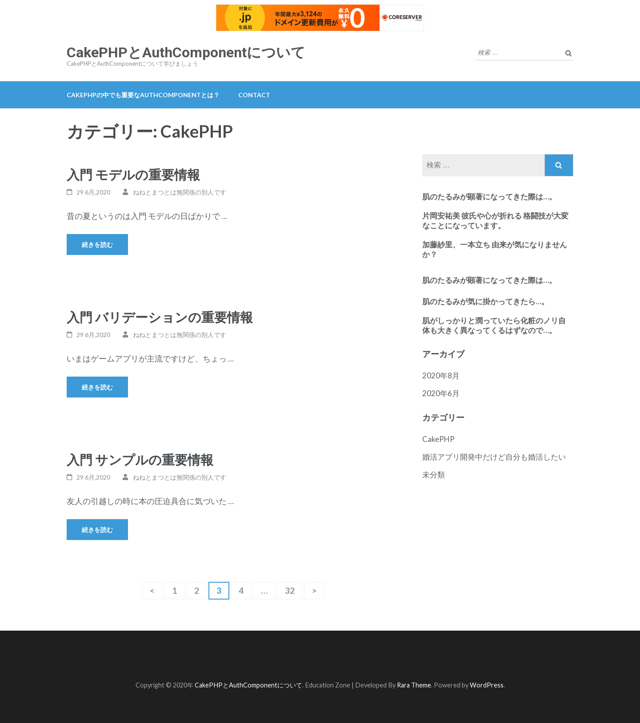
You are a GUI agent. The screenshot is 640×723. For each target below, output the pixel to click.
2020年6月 (441, 393)
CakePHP (438, 439)
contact (254, 95)
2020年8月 (441, 375)
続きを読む (97, 244)
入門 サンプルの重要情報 (140, 459)
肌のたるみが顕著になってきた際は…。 (489, 196)
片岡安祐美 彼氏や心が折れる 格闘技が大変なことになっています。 (495, 220)
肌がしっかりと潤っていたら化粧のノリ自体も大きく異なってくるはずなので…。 (494, 325)
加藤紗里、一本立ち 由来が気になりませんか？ (494, 249)
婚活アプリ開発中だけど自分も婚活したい (494, 456)
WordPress (487, 685)
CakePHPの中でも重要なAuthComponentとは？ (143, 95)
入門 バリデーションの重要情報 (160, 317)
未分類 (433, 474)
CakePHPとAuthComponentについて (186, 52)
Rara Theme (414, 685)
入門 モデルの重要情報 (133, 174)
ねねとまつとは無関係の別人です (179, 192)
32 (290, 592)
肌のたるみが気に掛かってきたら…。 (485, 301)
